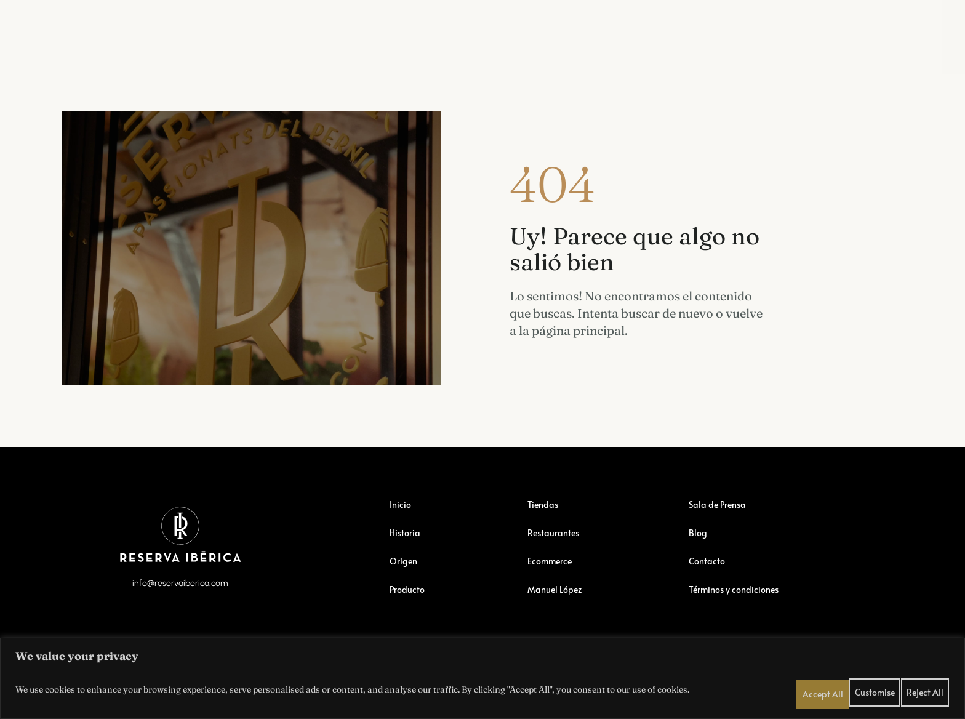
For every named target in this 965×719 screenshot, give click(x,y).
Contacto (708, 586)
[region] (482, 676)
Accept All (928, 687)
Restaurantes (273, 32)
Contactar (800, 32)
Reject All (881, 687)
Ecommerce (354, 32)
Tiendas (199, 32)
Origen (405, 586)
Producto (409, 614)
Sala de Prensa (670, 32)
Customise (836, 687)
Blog (741, 32)
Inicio (401, 529)
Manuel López (578, 32)
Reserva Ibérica (120, 32)
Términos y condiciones (740, 614)
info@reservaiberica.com (180, 617)
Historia (406, 557)
